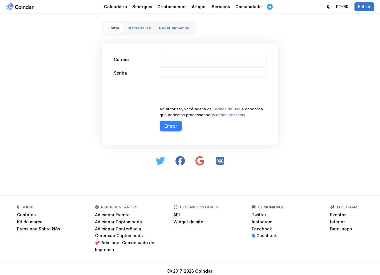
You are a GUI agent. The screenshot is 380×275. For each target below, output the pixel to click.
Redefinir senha (174, 28)
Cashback (264, 235)
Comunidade (248, 6)
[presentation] (204, 91)
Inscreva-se (139, 28)
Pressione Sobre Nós (38, 228)
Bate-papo (341, 228)
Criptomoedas (172, 6)
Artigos (199, 6)
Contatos (26, 214)
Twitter (259, 214)
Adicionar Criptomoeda (118, 221)
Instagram (262, 221)
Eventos (338, 214)
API (176, 214)
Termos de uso (226, 109)
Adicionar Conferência (118, 228)
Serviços (221, 6)
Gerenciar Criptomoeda (119, 235)
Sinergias (142, 6)
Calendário (115, 6)
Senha (120, 72)
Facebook (262, 228)
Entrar (113, 28)
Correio (121, 59)
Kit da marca (30, 221)
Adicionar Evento (112, 214)
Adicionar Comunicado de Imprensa (124, 246)
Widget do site (188, 221)
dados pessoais (230, 114)
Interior (337, 221)
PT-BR (342, 6)
